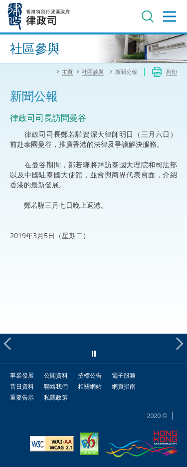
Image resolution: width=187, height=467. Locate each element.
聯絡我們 (56, 386)
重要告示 (22, 397)
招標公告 (90, 375)
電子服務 (124, 375)
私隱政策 (56, 397)
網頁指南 (124, 386)
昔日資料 (22, 386)
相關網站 (90, 386)
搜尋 (147, 16)
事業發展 (22, 375)
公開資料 (56, 375)
